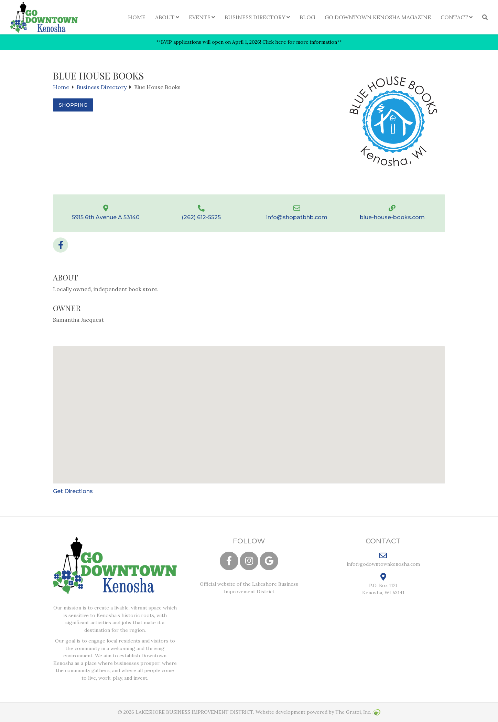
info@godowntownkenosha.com (383, 559)
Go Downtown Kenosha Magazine (378, 17)
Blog (307, 17)
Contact (454, 17)
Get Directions (73, 491)
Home (136, 17)
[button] (249, 408)
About (165, 17)
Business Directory (255, 17)
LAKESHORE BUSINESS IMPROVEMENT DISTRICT (194, 712)
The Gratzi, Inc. (357, 712)
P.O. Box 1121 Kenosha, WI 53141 (383, 584)
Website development (280, 712)
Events (199, 17)
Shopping (73, 105)
